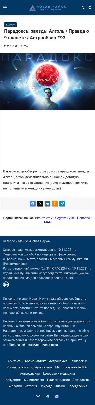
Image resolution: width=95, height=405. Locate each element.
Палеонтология (58, 380)
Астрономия (58, 361)
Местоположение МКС (71, 367)
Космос (10, 24)
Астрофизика (30, 373)
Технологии (78, 361)
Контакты (15, 361)
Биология (15, 386)
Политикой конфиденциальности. (34, 345)
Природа (46, 386)
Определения (77, 386)
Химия (60, 386)
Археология (81, 380)
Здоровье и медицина (58, 373)
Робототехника (18, 367)
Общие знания (41, 367)
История (30, 386)
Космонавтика (36, 361)
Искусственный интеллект (24, 380)
